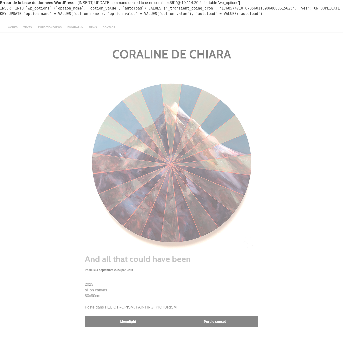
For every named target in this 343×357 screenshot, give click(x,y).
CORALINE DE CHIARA (171, 54)
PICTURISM (166, 307)
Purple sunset (215, 321)
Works (13, 27)
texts (27, 27)
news (93, 27)
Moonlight (128, 321)
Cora (129, 270)
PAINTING (144, 307)
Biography (75, 27)
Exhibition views (50, 27)
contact (109, 27)
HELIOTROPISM (119, 307)
